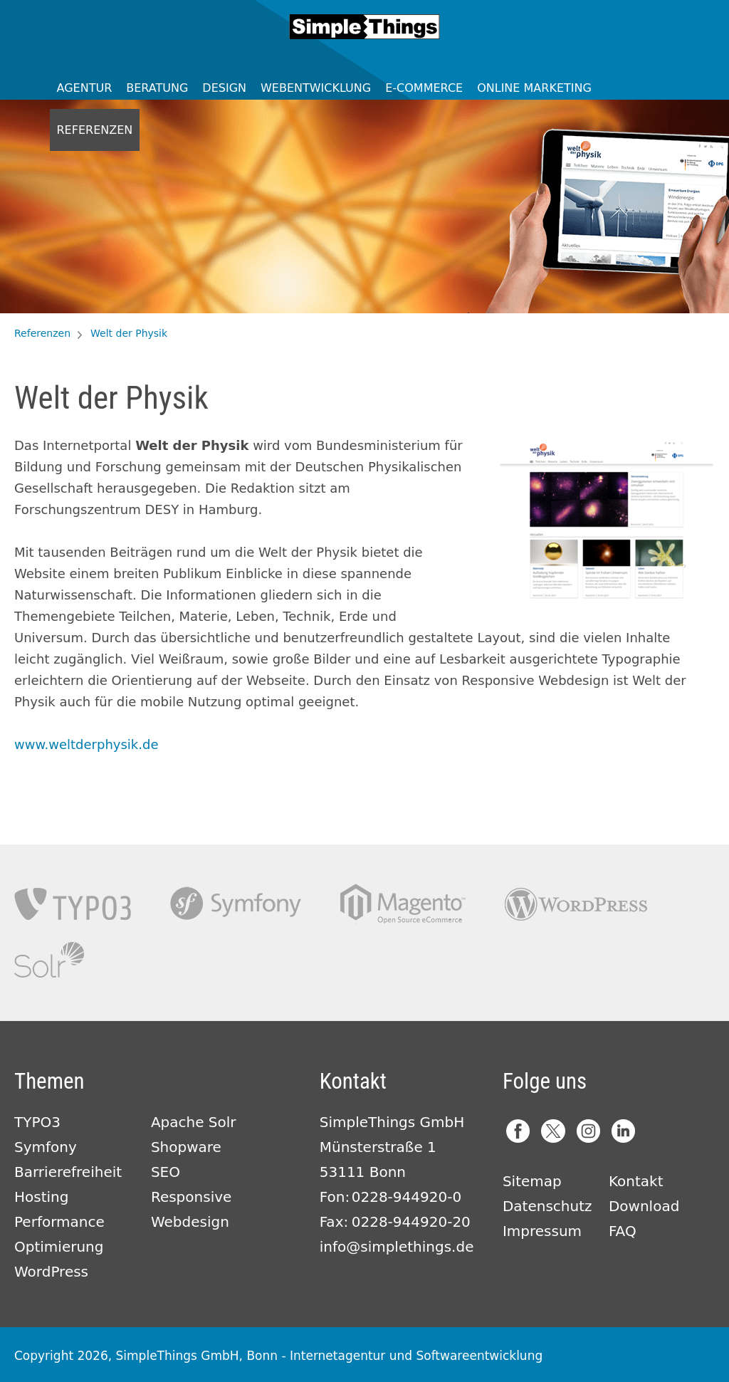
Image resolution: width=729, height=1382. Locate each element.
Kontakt (636, 1181)
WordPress (51, 1271)
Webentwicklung (316, 88)
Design (224, 88)
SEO (165, 1172)
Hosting (41, 1196)
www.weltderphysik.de (86, 744)
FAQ (622, 1231)
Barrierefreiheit (68, 1172)
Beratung (157, 88)
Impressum (542, 1231)
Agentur (84, 88)
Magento (403, 904)
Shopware (186, 1147)
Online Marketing (534, 88)
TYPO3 (72, 904)
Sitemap (532, 1181)
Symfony (235, 904)
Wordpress (576, 904)
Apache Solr (49, 960)
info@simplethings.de (397, 1246)
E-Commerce (424, 88)
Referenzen (95, 130)
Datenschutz (547, 1206)
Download (644, 1206)
